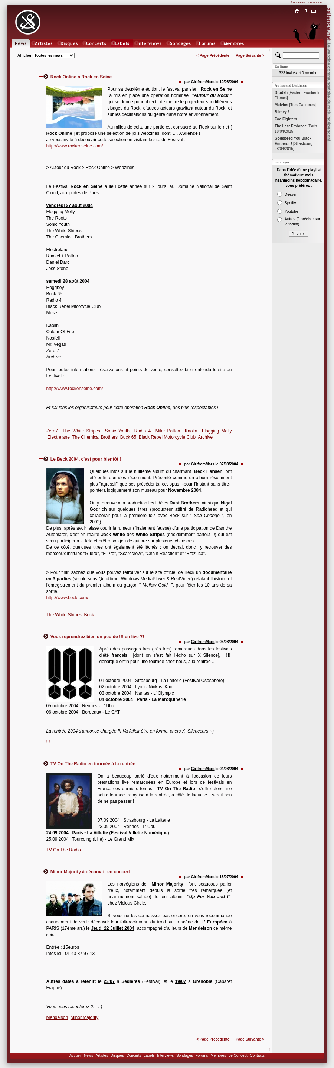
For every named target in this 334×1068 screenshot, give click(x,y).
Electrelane (59, 437)
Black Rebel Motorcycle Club (167, 437)
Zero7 (52, 431)
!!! (48, 741)
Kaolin (191, 431)
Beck (89, 614)
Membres (218, 1056)
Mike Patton (167, 431)
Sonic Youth (117, 431)
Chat (314, 51)
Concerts (133, 1056)
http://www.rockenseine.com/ (74, 146)
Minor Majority (84, 1017)
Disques (117, 1056)
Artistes (102, 1056)
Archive (205, 437)
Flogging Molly (217, 431)
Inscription (314, 2)
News (88, 1056)
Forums (202, 1056)
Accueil (75, 1056)
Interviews (165, 1056)
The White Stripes (81, 431)
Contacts (257, 1056)
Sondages (184, 1056)
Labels (149, 1056)
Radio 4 (142, 431)
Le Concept (238, 1056)
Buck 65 (128, 437)
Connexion (298, 2)
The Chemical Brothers (95, 437)
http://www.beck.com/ (67, 597)
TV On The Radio (63, 850)
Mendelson (57, 1017)
